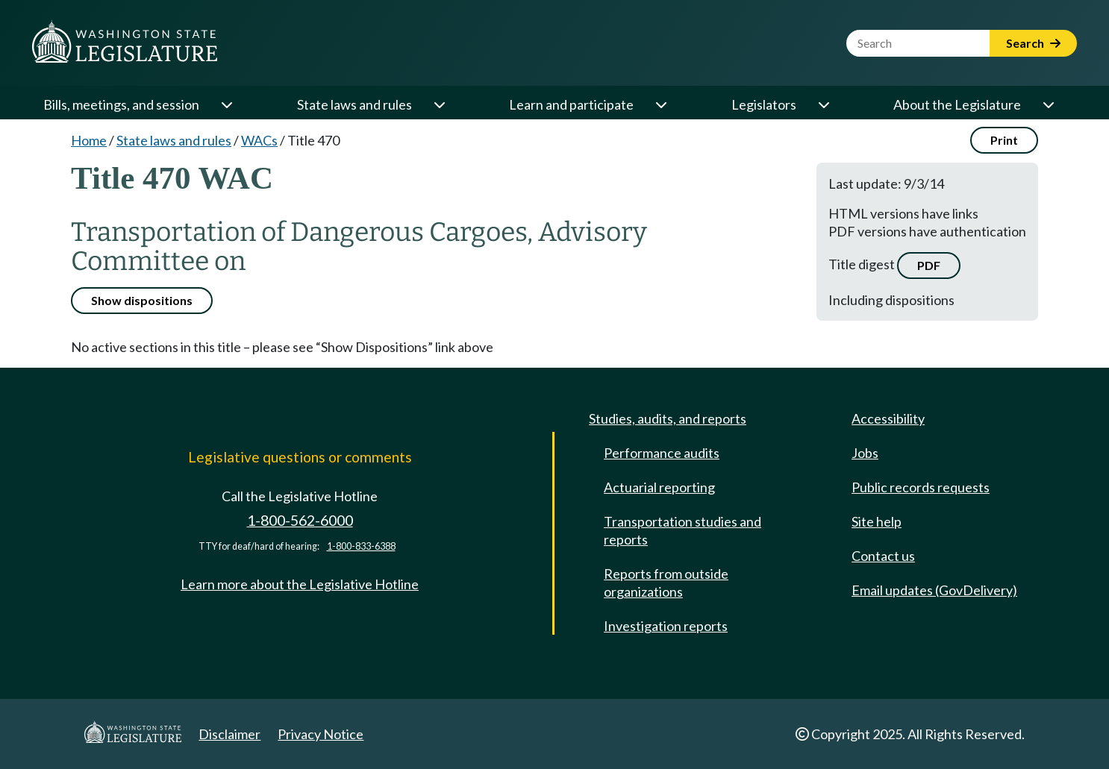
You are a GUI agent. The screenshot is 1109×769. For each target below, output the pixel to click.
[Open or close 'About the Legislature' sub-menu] (1048, 104)
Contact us (883, 555)
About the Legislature (957, 104)
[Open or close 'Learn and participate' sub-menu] (660, 104)
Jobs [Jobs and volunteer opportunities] (865, 453)
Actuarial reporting (659, 487)
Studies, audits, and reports (667, 418)
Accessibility (888, 418)
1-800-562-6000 (300, 520)
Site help (877, 521)
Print (1004, 140)
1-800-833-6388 (361, 546)
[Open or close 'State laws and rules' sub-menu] (439, 104)
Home (89, 140)
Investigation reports (666, 626)
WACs (259, 140)
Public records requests (921, 487)
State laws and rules (354, 104)
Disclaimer (229, 734)
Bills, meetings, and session (121, 104)
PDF (928, 265)
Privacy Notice (320, 734)
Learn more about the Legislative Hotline (300, 584)
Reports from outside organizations (666, 582)
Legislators (763, 104)
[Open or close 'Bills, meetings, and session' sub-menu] (226, 104)
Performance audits (661, 453)
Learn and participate (571, 104)
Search (1033, 43)
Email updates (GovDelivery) (934, 590)
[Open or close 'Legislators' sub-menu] (823, 104)
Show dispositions (142, 300)
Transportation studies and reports (682, 530)
